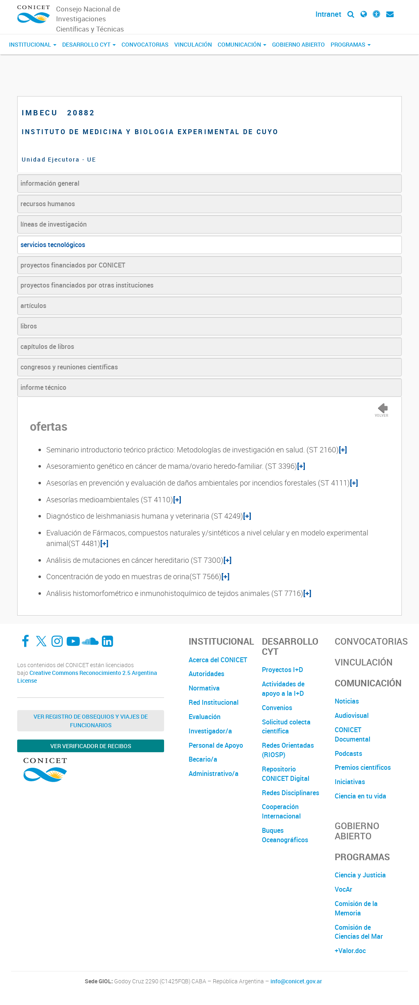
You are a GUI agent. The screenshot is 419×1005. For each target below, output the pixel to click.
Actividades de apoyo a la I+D (283, 688)
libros (28, 326)
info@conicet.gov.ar (296, 981)
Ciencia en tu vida (360, 795)
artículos (33, 305)
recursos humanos (47, 203)
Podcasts (348, 753)
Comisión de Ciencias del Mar (359, 932)
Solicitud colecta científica (286, 726)
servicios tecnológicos (52, 244)
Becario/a (203, 759)
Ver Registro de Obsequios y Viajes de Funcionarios (91, 721)
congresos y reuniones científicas (69, 366)
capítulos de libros (47, 346)
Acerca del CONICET (218, 659)
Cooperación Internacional (281, 811)
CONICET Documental (352, 734)
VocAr (343, 889)
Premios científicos (363, 767)
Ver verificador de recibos (90, 746)
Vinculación (193, 44)
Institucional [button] (32, 44)
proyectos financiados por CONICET (72, 265)
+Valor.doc (350, 950)
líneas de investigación (53, 224)
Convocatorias (145, 44)
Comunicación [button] (242, 44)
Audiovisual (352, 715)
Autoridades (206, 673)
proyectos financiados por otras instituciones (86, 285)
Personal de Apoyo (216, 745)
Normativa (204, 687)
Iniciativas (350, 781)
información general (49, 183)
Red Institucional (214, 702)
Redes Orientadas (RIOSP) (288, 750)
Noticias (347, 701)
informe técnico (43, 387)
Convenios (277, 707)
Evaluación (205, 716)
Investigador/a (210, 730)
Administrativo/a (214, 773)
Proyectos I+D (282, 669)
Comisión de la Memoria (356, 908)
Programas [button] (351, 44)
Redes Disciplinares (290, 792)
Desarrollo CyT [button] (89, 44)
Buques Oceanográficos (285, 835)
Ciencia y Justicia (360, 874)
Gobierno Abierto (298, 44)
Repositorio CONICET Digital (285, 773)
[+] (343, 449)
